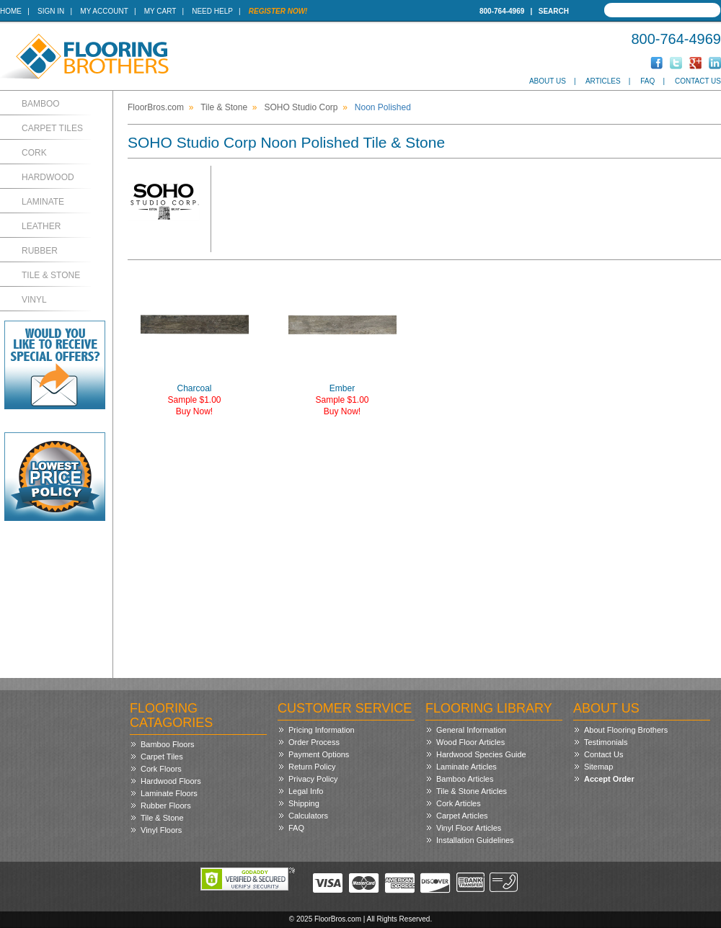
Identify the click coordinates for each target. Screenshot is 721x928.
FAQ (647, 81)
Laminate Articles (466, 766)
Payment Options (318, 754)
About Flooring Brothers (626, 730)
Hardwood (48, 177)
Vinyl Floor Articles (468, 828)
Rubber (40, 251)
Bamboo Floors (168, 744)
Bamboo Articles (464, 779)
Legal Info (305, 791)
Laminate (43, 202)
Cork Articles (458, 803)
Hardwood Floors (171, 781)
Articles (603, 81)
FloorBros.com (156, 107)
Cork (34, 153)
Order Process (314, 742)
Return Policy (311, 766)
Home (11, 11)
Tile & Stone (51, 275)
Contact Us (698, 81)
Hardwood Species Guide (481, 754)
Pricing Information (321, 730)
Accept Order (609, 779)
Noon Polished (383, 107)
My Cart (160, 11)
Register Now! (278, 11)
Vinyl (34, 300)
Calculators (308, 815)
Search (554, 11)
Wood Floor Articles (470, 742)
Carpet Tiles (52, 128)
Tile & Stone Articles (471, 791)
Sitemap (598, 766)
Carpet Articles (462, 815)
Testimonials (606, 742)
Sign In (50, 11)
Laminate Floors (169, 793)
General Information (471, 730)
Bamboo (41, 104)
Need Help (212, 11)
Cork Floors (161, 768)
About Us (547, 81)
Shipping (303, 803)
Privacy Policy (312, 779)
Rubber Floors (166, 805)
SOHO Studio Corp (300, 107)
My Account (104, 11)
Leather (41, 226)
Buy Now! (194, 411)
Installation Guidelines (475, 840)
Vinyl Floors (161, 830)
